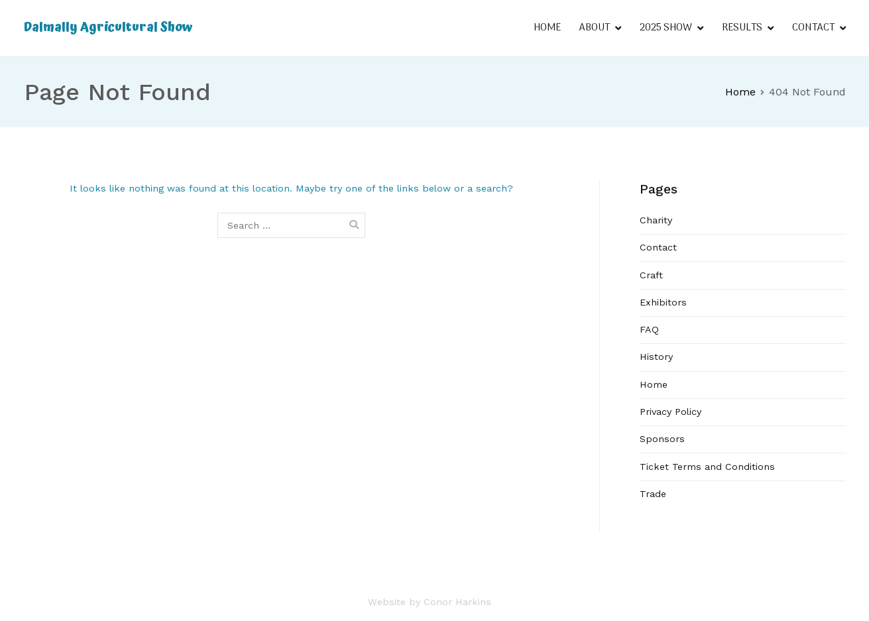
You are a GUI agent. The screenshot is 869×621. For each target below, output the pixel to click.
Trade (653, 493)
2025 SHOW (666, 28)
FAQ (649, 329)
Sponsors (662, 438)
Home (653, 384)
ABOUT (594, 28)
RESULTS (742, 28)
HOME (547, 28)
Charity (656, 220)
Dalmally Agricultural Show (108, 27)
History (656, 356)
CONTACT (813, 28)
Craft (651, 275)
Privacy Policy (670, 411)
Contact (658, 247)
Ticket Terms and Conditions (707, 466)
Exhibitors (663, 302)
